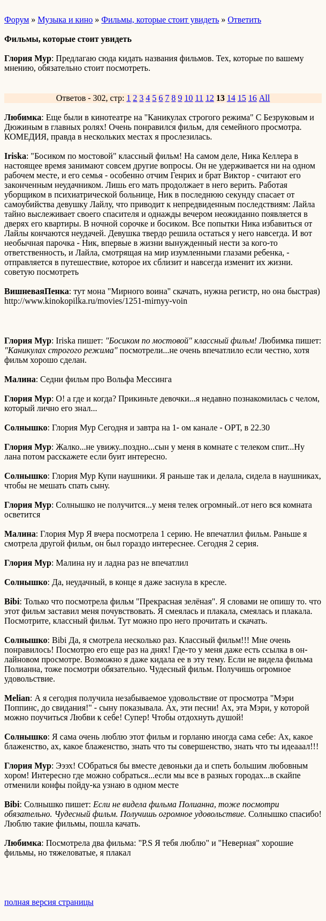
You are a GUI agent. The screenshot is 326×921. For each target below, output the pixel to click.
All (264, 98)
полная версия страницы (49, 902)
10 (188, 98)
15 (242, 98)
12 (210, 98)
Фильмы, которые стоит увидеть (160, 19)
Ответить (244, 19)
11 (199, 98)
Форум (16, 19)
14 (231, 98)
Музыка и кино (65, 19)
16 (252, 98)
